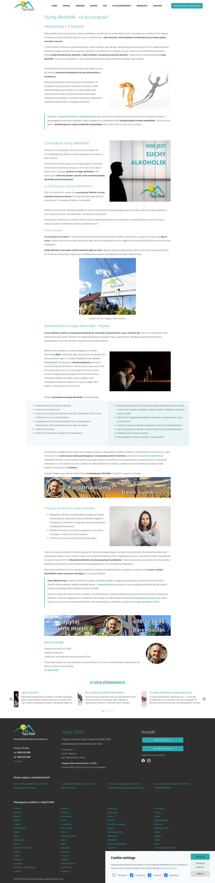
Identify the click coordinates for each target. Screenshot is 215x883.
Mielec (17, 816)
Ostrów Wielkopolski (117, 844)
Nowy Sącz (112, 808)
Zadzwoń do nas (162, 748)
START (54, 5)
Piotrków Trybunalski (23, 847)
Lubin (63, 840)
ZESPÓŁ (93, 5)
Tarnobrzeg (66, 816)
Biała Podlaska (161, 820)
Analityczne (137, 875)
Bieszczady (112, 812)
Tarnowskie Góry (115, 832)
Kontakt (18, 761)
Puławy (17, 824)
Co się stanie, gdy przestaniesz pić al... (125, 783)
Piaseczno (18, 859)
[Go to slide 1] (102, 711)
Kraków (17, 808)
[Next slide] (204, 699)
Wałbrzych (112, 836)
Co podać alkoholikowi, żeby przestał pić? (170, 692)
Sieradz (17, 851)
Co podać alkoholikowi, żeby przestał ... (78, 783)
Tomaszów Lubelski (116, 824)
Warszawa (65, 851)
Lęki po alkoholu (30, 692)
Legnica (158, 836)
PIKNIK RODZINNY (162, 787)
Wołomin (65, 859)
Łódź (156, 844)
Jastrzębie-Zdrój (161, 828)
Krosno (157, 812)
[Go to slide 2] (104, 711)
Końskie (17, 871)
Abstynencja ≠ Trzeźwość (25, 787)
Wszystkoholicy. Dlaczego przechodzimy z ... (128, 787)
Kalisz (63, 844)
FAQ (105, 5)
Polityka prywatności (168, 868)
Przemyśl (65, 812)
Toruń (157, 840)
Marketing (171, 875)
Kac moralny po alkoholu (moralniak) (104, 692)
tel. (22, 752)
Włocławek (112, 840)
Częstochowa (20, 828)
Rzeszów (18, 812)
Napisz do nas (163, 740)
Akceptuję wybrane (200, 865)
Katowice (158, 824)
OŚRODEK (80, 5)
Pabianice (112, 847)
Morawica (65, 871)
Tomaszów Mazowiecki (164, 847)
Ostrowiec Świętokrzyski (25, 867)
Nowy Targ (159, 808)
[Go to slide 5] (110, 711)
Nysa (16, 836)
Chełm (64, 820)
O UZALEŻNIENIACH (121, 5)
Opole (157, 832)
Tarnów (64, 808)
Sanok (110, 816)
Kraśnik (111, 820)
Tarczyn (64, 855)
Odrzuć (200, 873)
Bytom (17, 832)
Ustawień (154, 875)
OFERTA (66, 5)
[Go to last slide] (11, 699)
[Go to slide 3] (106, 711)
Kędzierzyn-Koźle (68, 836)
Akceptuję (200, 856)
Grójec (17, 855)
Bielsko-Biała (66, 828)
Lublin (157, 816)
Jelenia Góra (19, 840)
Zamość (17, 820)
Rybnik (64, 832)
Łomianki (18, 863)
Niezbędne (119, 875)
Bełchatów (65, 847)
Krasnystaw (66, 824)
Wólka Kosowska (68, 863)
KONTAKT (157, 5)
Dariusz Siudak (53, 642)
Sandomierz (66, 867)
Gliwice (111, 828)
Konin (16, 844)
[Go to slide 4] (108, 711)
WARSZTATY (142, 5)
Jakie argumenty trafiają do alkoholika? (172, 783)
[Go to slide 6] (112, 711)
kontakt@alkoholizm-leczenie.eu (30, 739)
